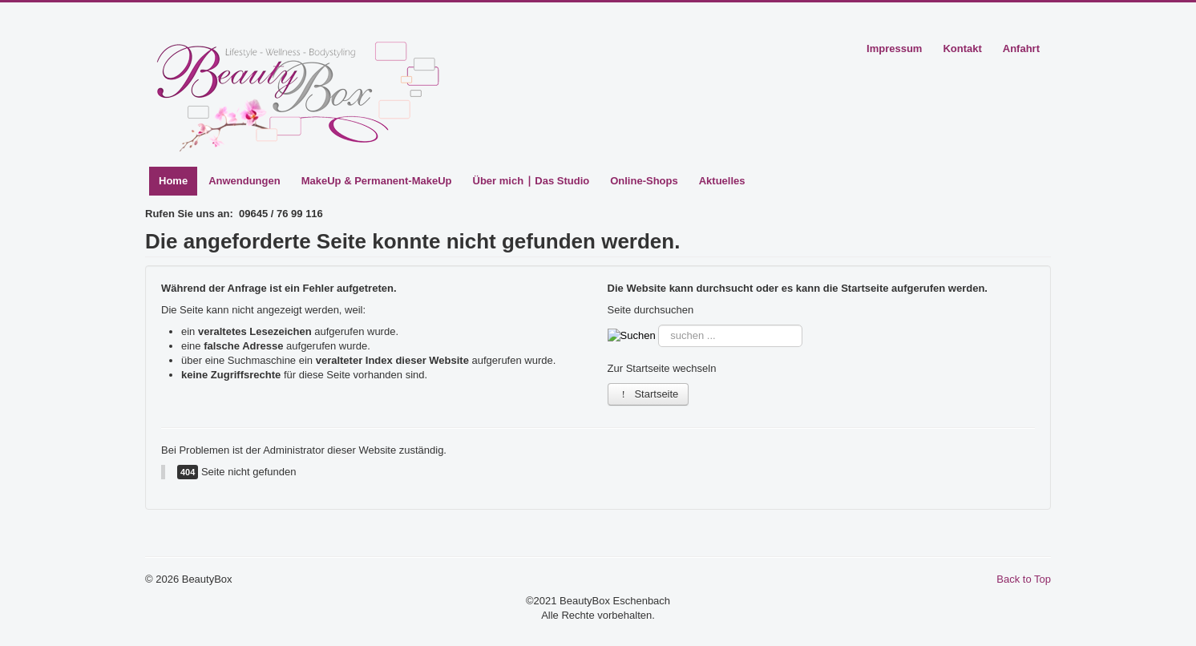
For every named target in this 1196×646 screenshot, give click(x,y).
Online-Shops (644, 181)
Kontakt (962, 48)
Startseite (648, 394)
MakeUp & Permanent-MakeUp (376, 181)
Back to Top (1023, 579)
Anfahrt (1021, 48)
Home (173, 181)
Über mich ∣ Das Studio (531, 181)
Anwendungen (244, 181)
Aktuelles (722, 181)
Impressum (894, 48)
